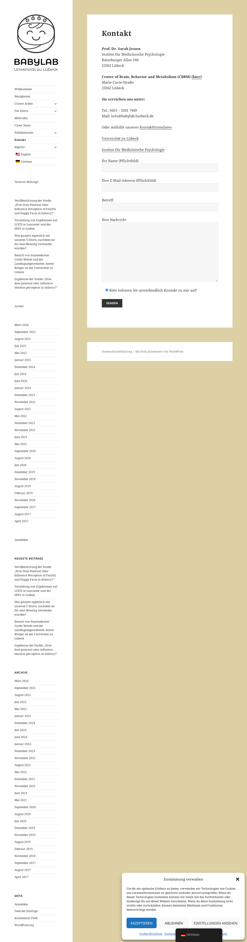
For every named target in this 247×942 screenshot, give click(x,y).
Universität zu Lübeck (120, 138)
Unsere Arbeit (23, 104)
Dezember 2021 (24, 423)
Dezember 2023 (24, 395)
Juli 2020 (20, 465)
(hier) (196, 76)
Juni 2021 (20, 437)
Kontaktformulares (156, 127)
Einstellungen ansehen (215, 923)
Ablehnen (174, 923)
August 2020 (22, 458)
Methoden (21, 118)
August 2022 (22, 409)
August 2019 (22, 486)
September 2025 (25, 332)
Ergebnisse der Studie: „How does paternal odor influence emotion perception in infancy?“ (35, 283)
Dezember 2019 (24, 472)
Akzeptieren (141, 923)
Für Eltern (21, 111)
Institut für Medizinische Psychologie (133, 149)
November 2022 (24, 402)
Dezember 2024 (24, 367)
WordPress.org (24, 925)
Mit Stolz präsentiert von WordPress (159, 351)
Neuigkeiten (22, 96)
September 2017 (25, 507)
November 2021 (24, 430)
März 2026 (21, 325)
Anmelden (21, 540)
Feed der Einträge (26, 911)
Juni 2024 (20, 381)
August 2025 (22, 339)
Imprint (19, 147)
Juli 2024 (20, 374)
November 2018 (24, 500)
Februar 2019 (23, 493)
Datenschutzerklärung (117, 351)
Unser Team (22, 125)
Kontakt (20, 140)
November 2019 (24, 479)
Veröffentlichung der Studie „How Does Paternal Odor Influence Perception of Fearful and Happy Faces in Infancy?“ (35, 207)
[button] (237, 879)
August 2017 (22, 514)
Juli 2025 (20, 346)
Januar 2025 (22, 360)
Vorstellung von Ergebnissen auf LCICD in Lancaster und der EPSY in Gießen (35, 224)
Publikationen (23, 133)
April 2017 (21, 521)
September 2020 (25, 451)
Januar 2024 (22, 388)
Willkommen (23, 89)
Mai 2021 (20, 444)
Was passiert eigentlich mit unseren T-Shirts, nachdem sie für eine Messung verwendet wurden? (34, 242)
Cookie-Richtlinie (150, 934)
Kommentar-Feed (25, 918)
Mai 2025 (20, 353)
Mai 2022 (20, 416)
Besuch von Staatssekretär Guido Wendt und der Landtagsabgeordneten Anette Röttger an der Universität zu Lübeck (34, 263)
